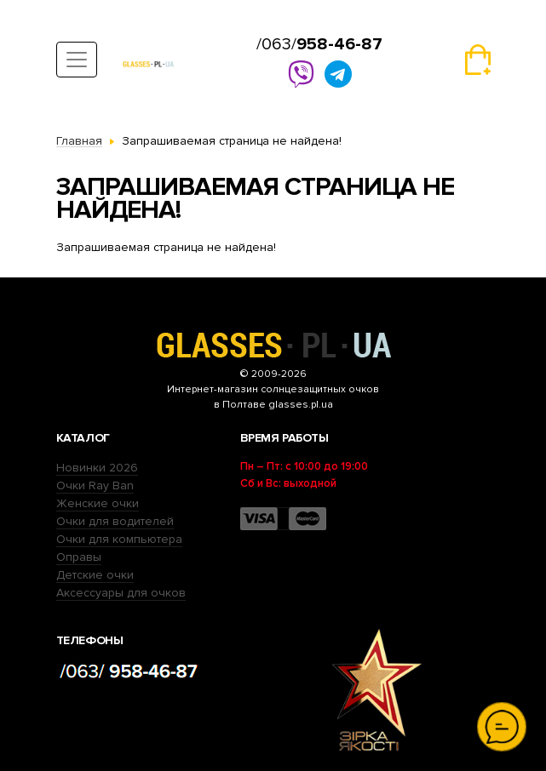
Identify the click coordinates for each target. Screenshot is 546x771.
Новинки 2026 (97, 467)
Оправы (78, 557)
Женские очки (97, 503)
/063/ (319, 44)
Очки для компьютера (119, 539)
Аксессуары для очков (121, 592)
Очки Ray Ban (95, 485)
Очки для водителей (115, 521)
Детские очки (95, 575)
